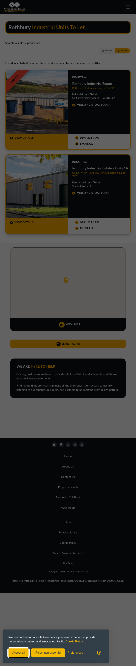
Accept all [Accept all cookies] (18, 652)
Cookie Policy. (74, 641)
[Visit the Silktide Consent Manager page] (99, 652)
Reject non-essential (48, 652)
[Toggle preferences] (77, 652)
